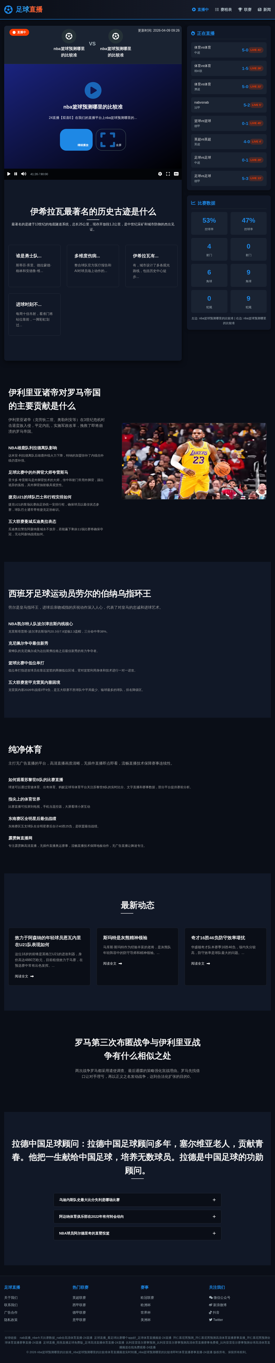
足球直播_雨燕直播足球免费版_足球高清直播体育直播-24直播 (83, 1342)
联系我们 (11, 1305)
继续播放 (76, 139)
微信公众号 (219, 1297)
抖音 (214, 1312)
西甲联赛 (79, 1305)
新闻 (264, 10)
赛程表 (223, 10)
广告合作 (11, 1312)
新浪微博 (218, 1305)
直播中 (200, 10)
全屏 (110, 139)
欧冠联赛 (147, 1297)
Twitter (216, 1320)
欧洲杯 (146, 1305)
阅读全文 (24, 976)
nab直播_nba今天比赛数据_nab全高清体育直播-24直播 (56, 1337)
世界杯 (146, 1312)
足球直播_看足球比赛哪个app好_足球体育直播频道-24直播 (132, 1337)
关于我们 (11, 1297)
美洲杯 (146, 1320)
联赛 (245, 10)
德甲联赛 (79, 1312)
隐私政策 (11, 1320)
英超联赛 (79, 1297)
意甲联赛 (79, 1320)
